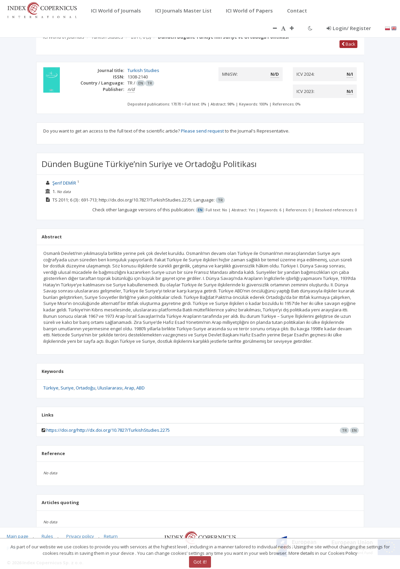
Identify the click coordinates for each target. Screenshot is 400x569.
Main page (17, 536)
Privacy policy (80, 536)
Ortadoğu (85, 388)
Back (348, 44)
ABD (140, 388)
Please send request (202, 131)
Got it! (200, 562)
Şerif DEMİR (64, 183)
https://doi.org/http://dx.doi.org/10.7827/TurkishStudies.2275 (108, 430)
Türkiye (50, 388)
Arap (129, 388)
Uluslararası (109, 388)
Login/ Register (349, 28)
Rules (47, 536)
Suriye (67, 388)
